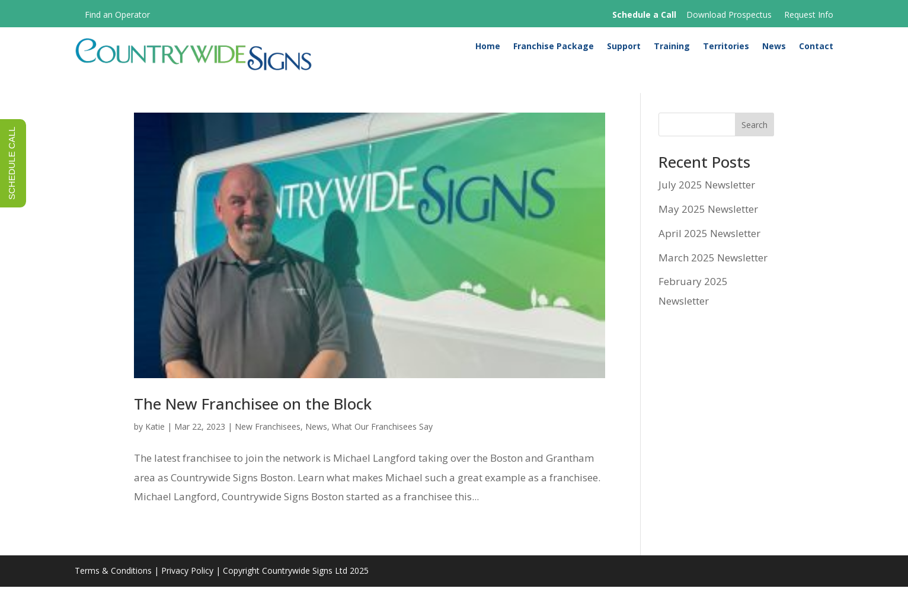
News (774, 48)
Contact (816, 48)
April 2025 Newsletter (709, 247)
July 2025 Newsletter (706, 199)
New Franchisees (267, 441)
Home (487, 48)
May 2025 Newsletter (708, 223)
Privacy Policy (187, 585)
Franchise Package (553, 48)
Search (754, 139)
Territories (726, 48)
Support (624, 48)
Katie (155, 441)
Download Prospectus (729, 14)
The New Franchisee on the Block (253, 418)
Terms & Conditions (113, 585)
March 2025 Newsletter (713, 272)
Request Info (808, 14)
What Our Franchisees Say (382, 441)
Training (672, 48)
